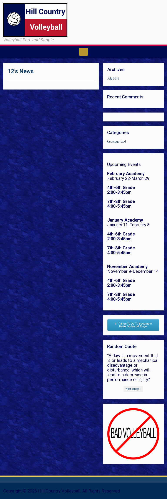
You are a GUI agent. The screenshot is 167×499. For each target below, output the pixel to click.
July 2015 (113, 78)
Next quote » (133, 388)
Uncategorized (116, 141)
